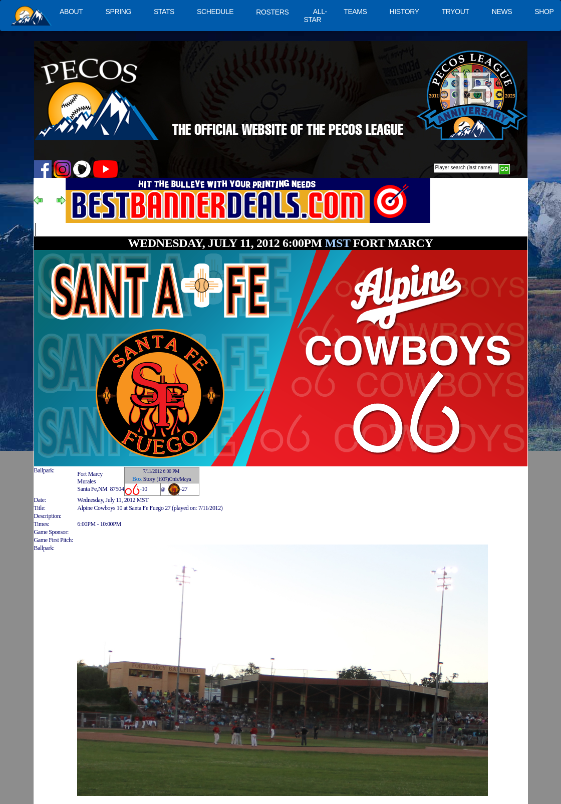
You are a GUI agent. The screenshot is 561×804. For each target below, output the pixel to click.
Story (149, 478)
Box (137, 478)
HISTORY (404, 12)
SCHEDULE (215, 12)
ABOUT (71, 12)
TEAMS (355, 12)
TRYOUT (455, 12)
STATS (164, 12)
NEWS (502, 12)
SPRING (118, 12)
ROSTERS (272, 12)
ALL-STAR (315, 16)
